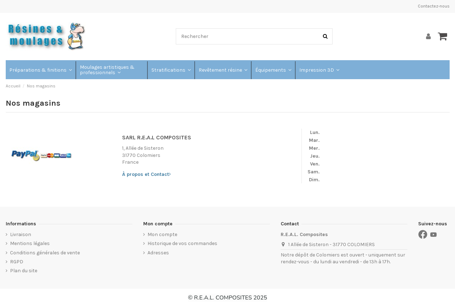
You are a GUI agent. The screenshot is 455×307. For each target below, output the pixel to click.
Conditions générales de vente (45, 253)
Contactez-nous (434, 6)
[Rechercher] (325, 36)
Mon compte (162, 234)
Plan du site (23, 271)
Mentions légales (30, 243)
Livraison (20, 234)
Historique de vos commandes (182, 243)
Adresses (158, 253)
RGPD (16, 262)
